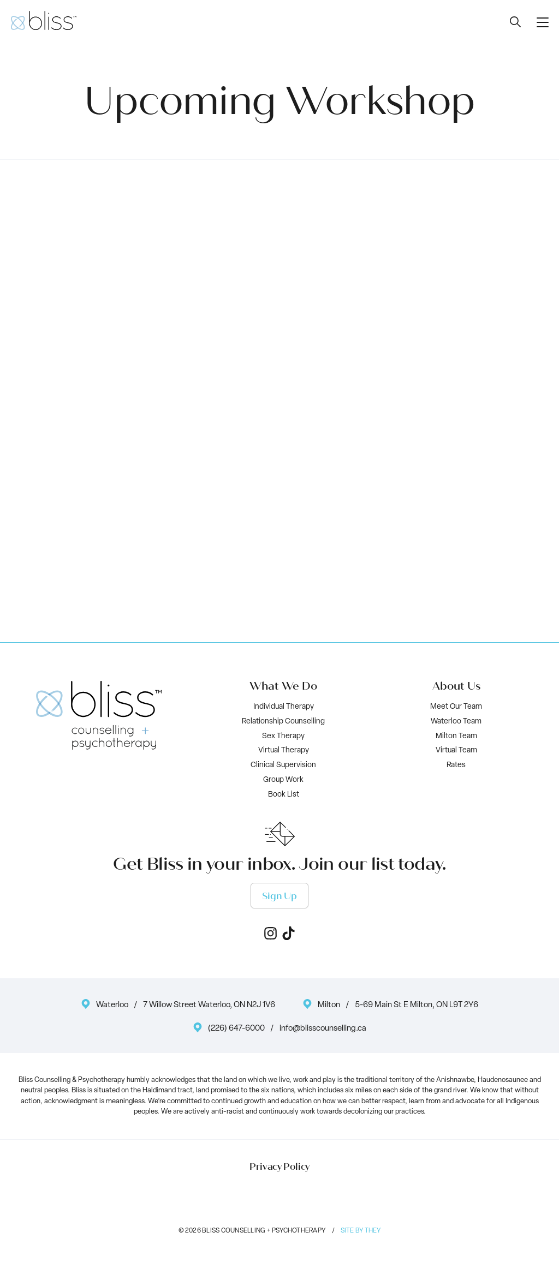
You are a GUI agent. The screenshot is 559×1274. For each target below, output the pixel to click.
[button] (542, 22)
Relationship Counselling (283, 721)
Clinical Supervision (283, 765)
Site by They (361, 1231)
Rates (456, 765)
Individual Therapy (283, 707)
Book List (283, 795)
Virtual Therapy (283, 750)
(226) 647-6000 (236, 1029)
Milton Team (456, 736)
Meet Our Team (456, 707)
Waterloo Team (456, 721)
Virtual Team (456, 750)
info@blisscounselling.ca (323, 1029)
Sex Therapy (283, 736)
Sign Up (279, 896)
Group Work (283, 780)
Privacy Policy (279, 1167)
